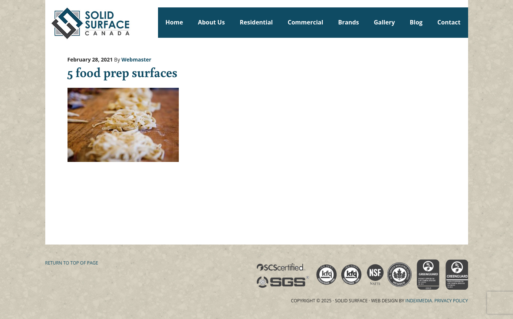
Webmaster (136, 59)
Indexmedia (418, 301)
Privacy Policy (451, 301)
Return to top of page (71, 263)
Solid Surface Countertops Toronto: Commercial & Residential (48, 22)
